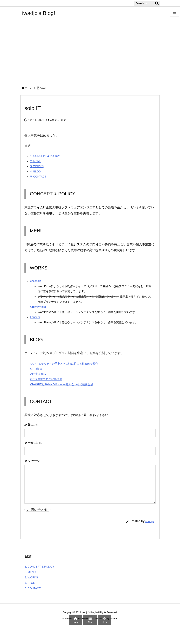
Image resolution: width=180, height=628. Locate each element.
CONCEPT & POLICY (45, 155)
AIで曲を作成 (38, 373)
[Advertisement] (90, 52)
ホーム (28, 88)
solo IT (44, 88)
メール (33, 442)
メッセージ (32, 461)
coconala (35, 281)
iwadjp (149, 521)
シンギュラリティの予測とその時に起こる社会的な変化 (64, 363)
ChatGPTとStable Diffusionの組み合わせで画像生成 (61, 384)
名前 (31, 425)
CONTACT (38, 176)
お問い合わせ (37, 510)
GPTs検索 (36, 368)
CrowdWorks (38, 306)
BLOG (35, 171)
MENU (35, 161)
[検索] (157, 3)
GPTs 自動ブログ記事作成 (46, 379)
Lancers (35, 317)
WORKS (36, 166)
